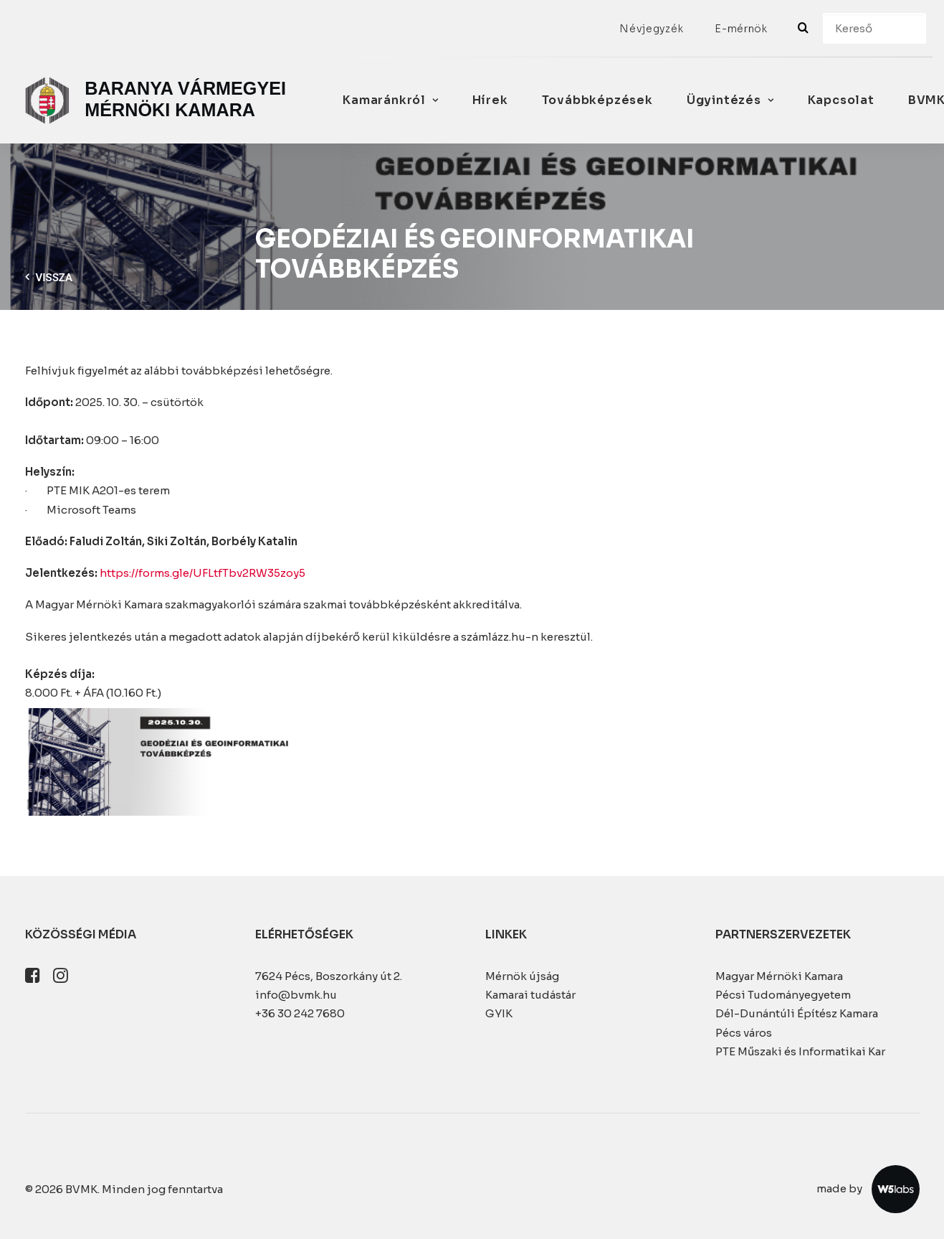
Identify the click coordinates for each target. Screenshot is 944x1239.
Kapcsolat (841, 100)
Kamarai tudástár (530, 995)
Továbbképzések (597, 100)
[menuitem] (651, 29)
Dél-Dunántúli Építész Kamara (796, 1013)
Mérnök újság (522, 976)
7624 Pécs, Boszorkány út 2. (328, 976)
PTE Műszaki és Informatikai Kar (800, 1051)
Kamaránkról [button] (390, 100)
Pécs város (743, 1033)
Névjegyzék (651, 28)
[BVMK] (158, 100)
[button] (32, 979)
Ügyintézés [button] (730, 100)
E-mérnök (741, 28)
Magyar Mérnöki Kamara (779, 976)
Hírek (490, 100)
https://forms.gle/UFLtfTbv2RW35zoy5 (202, 573)
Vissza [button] (49, 277)
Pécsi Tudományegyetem (783, 995)
